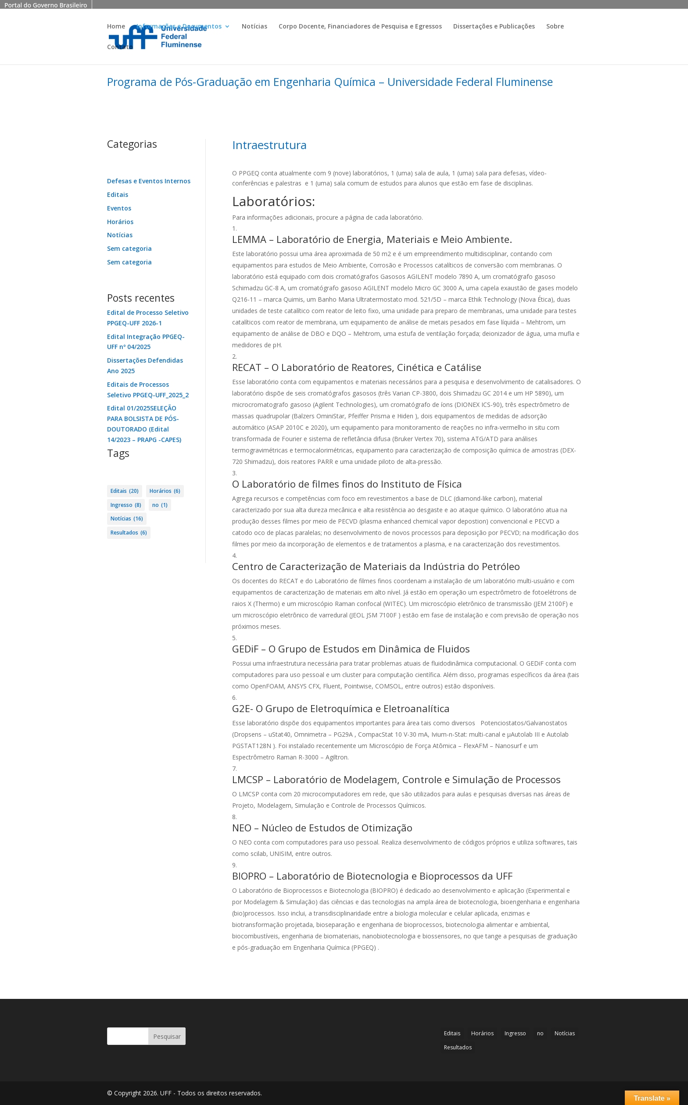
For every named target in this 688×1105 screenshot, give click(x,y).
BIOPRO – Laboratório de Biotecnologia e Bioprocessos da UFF (372, 875)
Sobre (555, 26)
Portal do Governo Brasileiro (45, 5)
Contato (120, 47)
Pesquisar (167, 1036)
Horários (120, 221)
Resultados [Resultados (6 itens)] (129, 533)
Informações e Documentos (179, 26)
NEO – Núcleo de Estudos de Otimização (322, 827)
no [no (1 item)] (160, 505)
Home (116, 26)
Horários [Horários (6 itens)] (165, 491)
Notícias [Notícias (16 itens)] (127, 518)
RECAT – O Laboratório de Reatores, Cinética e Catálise (356, 367)
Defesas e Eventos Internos (148, 181)
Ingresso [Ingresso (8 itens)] (126, 505)
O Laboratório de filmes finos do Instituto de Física (347, 483)
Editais (117, 194)
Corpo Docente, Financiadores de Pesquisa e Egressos (360, 26)
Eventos (119, 208)
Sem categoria (129, 248)
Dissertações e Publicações (494, 26)
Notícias (254, 26)
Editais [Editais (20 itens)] (125, 491)
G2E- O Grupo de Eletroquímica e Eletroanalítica (341, 708)
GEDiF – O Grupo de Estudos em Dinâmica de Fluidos (351, 648)
